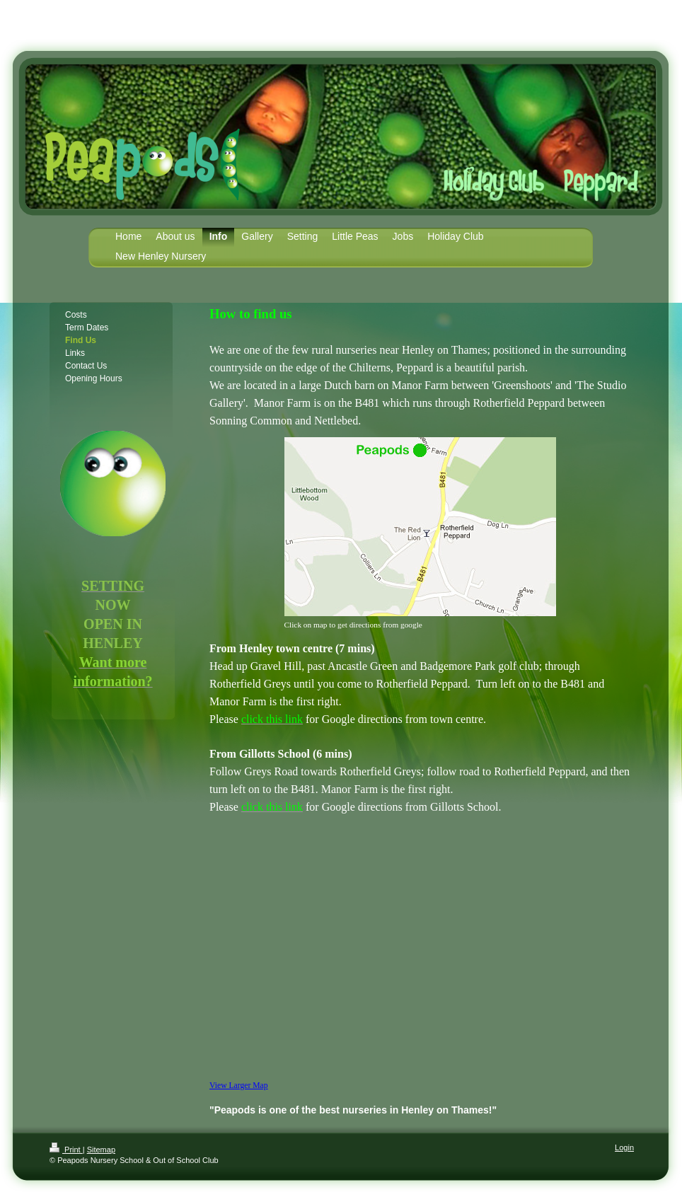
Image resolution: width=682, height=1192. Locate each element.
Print (66, 1149)
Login (624, 1147)
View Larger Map (238, 1085)
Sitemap (101, 1149)
